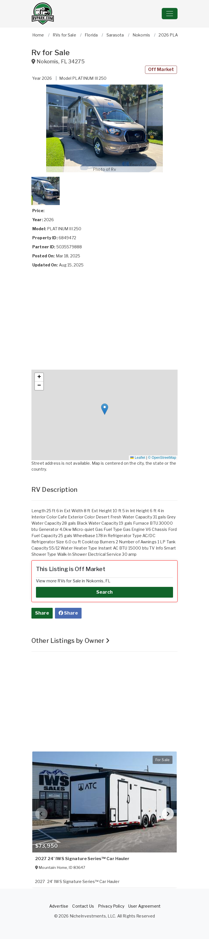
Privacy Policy (111, 906)
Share (42, 613)
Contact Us (83, 906)
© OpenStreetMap (162, 458)
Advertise (58, 906)
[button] (104, 128)
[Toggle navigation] (170, 13)
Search (104, 592)
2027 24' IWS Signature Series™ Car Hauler (82, 858)
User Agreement (144, 906)
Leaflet (137, 458)
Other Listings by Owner (70, 640)
